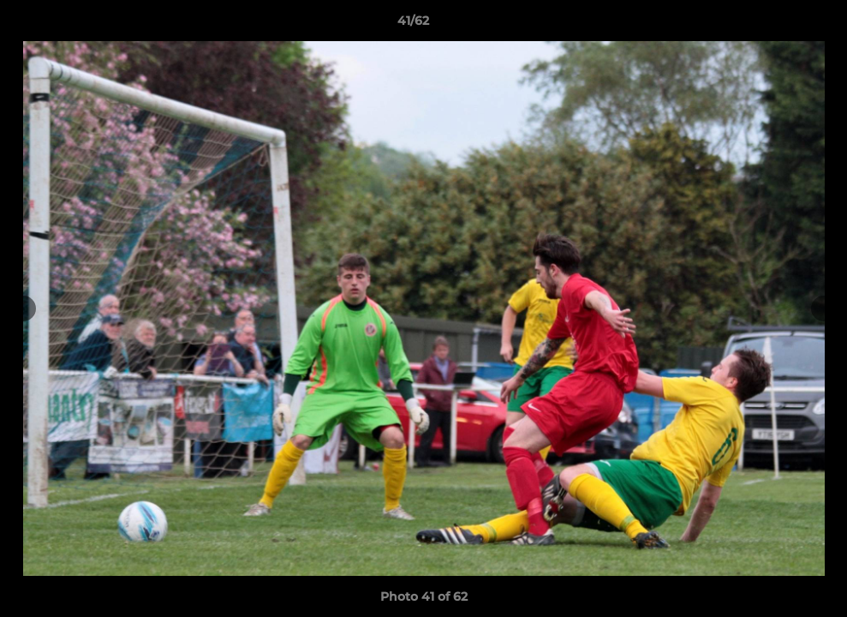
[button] (775, 25)
